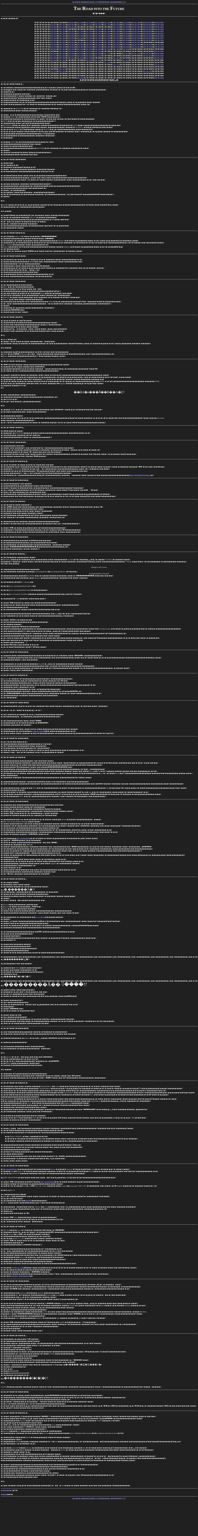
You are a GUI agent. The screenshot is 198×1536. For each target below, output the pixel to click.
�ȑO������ (23, 838)
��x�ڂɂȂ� (18, 1268)
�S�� (81, 22)
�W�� (117, 22)
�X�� (126, 22)
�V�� (108, 22)
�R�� (72, 22)
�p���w (77, 2)
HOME (96, 2)
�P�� (54, 25)
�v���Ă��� (37, 731)
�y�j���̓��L (10, 1169)
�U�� (99, 22)
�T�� (90, 22)
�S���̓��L (6, 1490)
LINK (123, 2)
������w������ (110, 2)
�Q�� (63, 25)
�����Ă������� (20, 1276)
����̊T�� (87, 2)
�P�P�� (148, 22)
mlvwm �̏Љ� (40, 917)
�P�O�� (136, 22)
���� (28, 1201)
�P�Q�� (159, 22)
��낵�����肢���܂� (140, 475)
